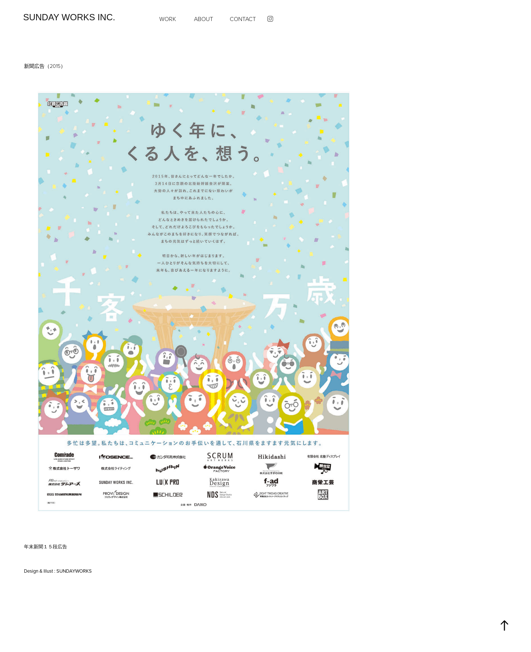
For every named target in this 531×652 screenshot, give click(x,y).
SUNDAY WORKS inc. (69, 17)
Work (167, 19)
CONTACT (243, 19)
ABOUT (203, 19)
